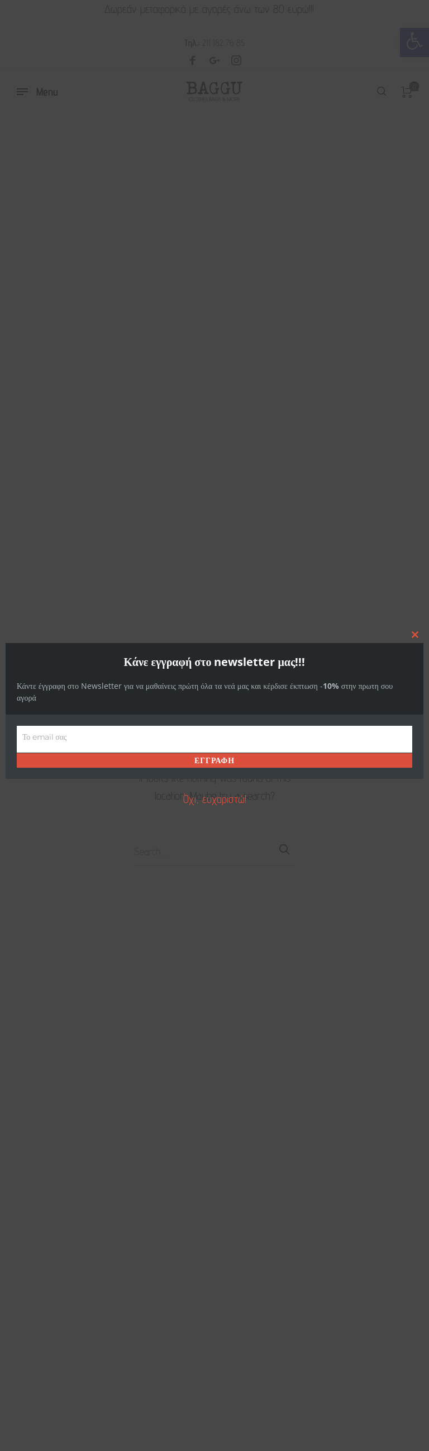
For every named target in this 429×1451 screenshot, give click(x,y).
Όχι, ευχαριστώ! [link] (214, 799)
